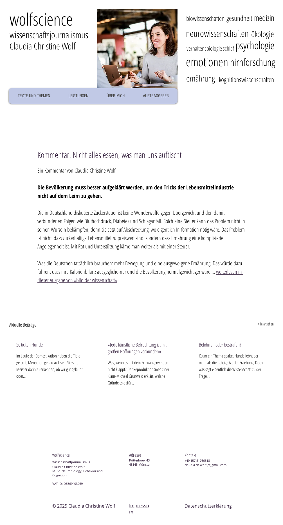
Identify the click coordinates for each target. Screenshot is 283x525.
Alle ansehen (266, 324)
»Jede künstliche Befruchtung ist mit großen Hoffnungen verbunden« (137, 348)
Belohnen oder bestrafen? (220, 344)
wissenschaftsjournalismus (49, 34)
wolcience (41, 19)
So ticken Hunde (29, 344)
